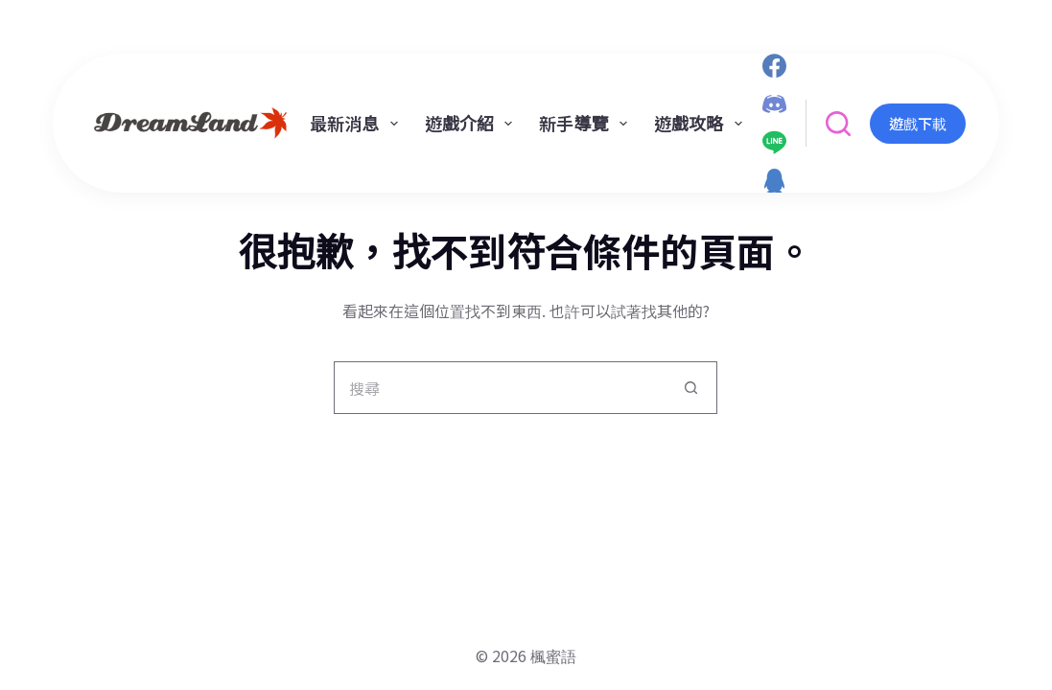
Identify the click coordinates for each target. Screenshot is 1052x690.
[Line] (774, 142)
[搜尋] (838, 123)
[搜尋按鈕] (691, 387)
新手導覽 (587, 122)
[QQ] (774, 181)
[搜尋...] (499, 387)
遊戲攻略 (702, 122)
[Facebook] (774, 66)
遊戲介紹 (473, 122)
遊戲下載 (918, 123)
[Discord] (774, 104)
